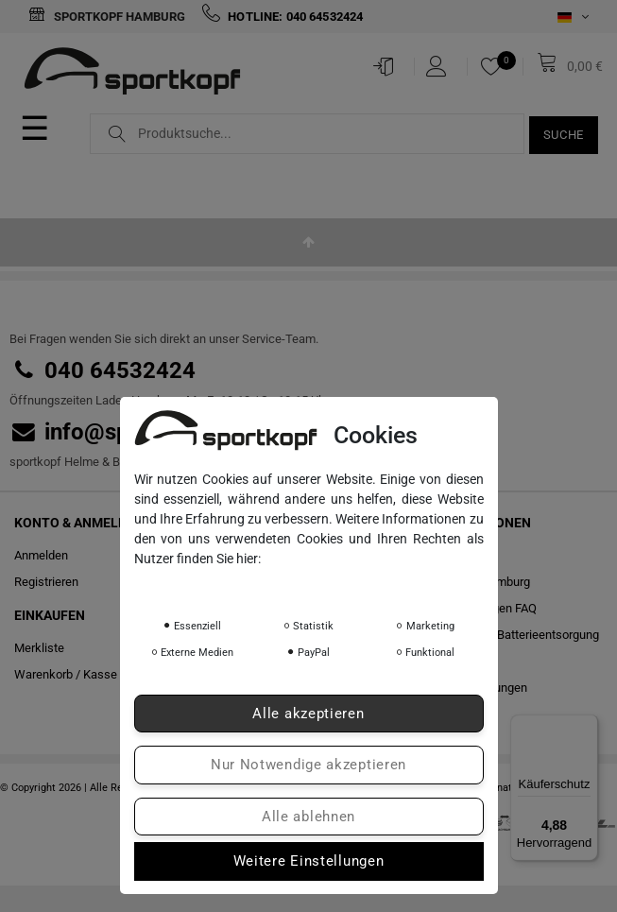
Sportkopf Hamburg (106, 16)
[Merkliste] (496, 66)
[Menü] (586, 725)
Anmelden (41, 555)
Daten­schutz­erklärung (205, 585)
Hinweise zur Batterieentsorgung (512, 635)
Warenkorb (43, 674)
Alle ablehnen (308, 816)
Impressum (319, 585)
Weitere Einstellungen (309, 860)
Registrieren (46, 582)
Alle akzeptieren (308, 713)
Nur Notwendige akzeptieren (308, 764)
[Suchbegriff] (307, 133)
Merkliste (39, 648)
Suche (564, 135)
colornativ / (500, 788)
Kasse (100, 674)
